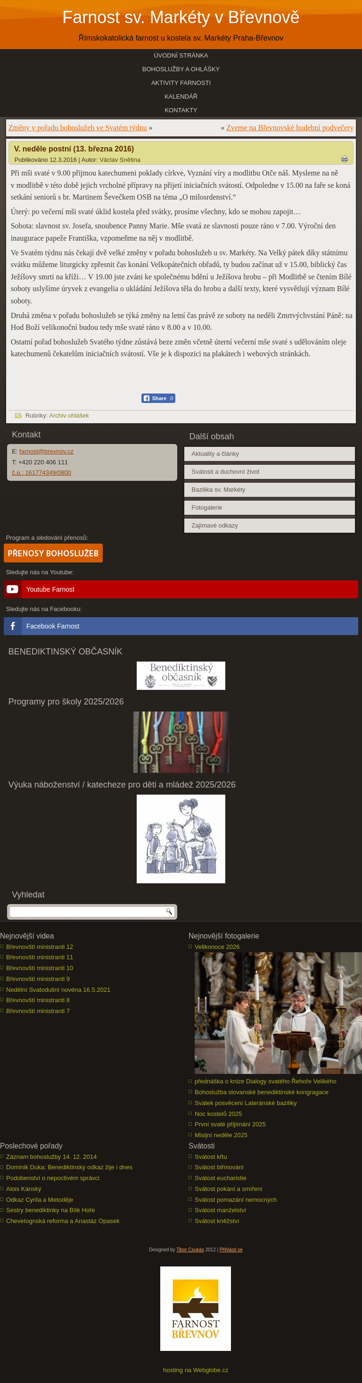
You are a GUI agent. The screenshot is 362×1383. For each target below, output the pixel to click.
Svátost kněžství (217, 1220)
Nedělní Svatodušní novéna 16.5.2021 (58, 989)
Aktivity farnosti (181, 82)
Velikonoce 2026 (217, 946)
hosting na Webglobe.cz (196, 1370)
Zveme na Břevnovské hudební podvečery (290, 128)
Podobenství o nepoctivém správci (52, 1178)
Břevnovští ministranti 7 (38, 1010)
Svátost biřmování (219, 1167)
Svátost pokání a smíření (229, 1188)
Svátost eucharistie (221, 1178)
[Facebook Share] (158, 398)
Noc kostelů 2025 (218, 1113)
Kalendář (181, 96)
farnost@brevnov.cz (46, 451)
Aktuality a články (215, 453)
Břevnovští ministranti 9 (38, 978)
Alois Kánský (23, 1188)
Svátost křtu (211, 1156)
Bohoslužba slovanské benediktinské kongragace (262, 1092)
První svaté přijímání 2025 (230, 1124)
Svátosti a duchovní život (225, 471)
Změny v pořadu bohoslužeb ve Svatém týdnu (77, 128)
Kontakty (181, 110)
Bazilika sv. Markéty (218, 489)
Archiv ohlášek (69, 415)
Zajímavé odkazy (214, 525)
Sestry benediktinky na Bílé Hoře (50, 1210)
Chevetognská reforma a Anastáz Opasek (63, 1220)
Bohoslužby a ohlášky (181, 69)
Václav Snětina (119, 159)
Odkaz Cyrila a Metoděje (39, 1199)
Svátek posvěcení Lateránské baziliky (246, 1102)
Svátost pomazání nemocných (236, 1199)
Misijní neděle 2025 (221, 1135)
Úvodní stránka (181, 55)
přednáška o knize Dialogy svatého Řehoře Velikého (266, 1081)
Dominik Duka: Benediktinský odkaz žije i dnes (69, 1167)
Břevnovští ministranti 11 (39, 957)
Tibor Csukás (190, 1249)
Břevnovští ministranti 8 (38, 1000)
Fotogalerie (206, 507)
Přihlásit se (231, 1249)
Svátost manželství (220, 1210)
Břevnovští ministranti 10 (39, 968)
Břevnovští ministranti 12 (39, 946)
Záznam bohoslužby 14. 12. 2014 (51, 1156)
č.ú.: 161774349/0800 (41, 472)
